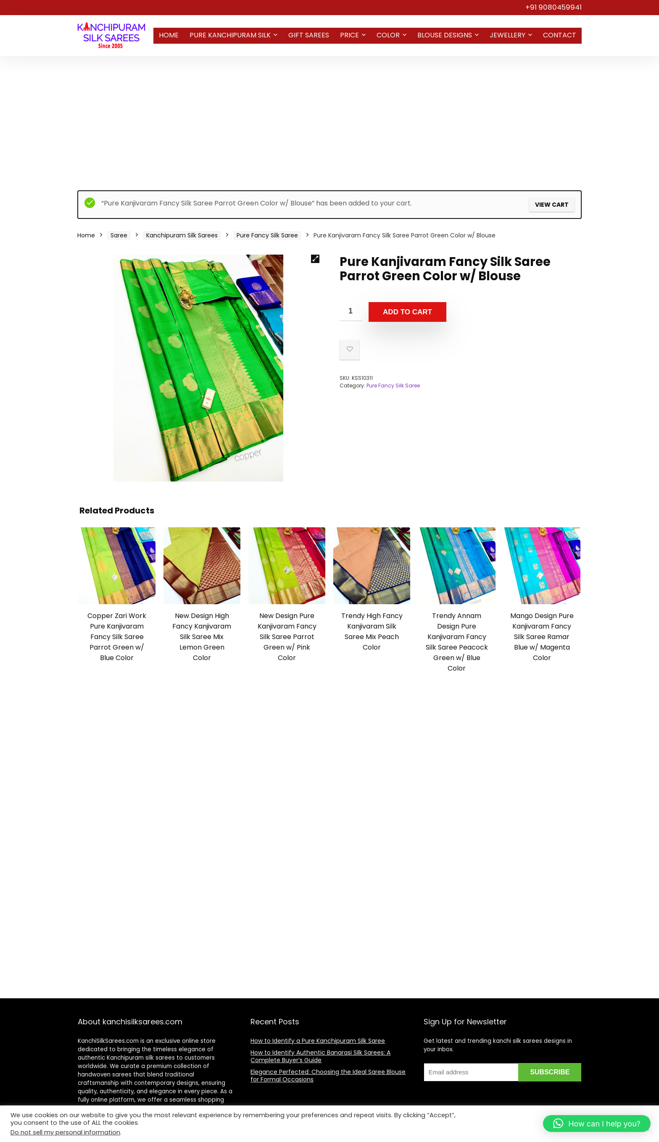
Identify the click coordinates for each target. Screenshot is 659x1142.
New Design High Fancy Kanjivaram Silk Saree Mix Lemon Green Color (201, 637)
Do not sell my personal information (65, 1132)
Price (349, 35)
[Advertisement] (329, 119)
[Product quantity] (351, 311)
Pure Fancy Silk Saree (267, 235)
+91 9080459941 (553, 7)
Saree (119, 235)
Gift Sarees (308, 35)
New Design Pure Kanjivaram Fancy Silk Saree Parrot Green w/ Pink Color (287, 637)
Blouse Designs (444, 35)
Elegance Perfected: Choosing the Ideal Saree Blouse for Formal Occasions (328, 1076)
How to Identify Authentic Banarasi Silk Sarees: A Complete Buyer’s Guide (320, 1056)
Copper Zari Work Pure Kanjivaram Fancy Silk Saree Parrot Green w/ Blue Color (116, 637)
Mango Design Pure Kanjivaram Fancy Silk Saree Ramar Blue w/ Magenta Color (542, 637)
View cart (552, 204)
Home (169, 35)
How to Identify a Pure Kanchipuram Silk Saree (317, 1041)
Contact (559, 35)
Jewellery (507, 35)
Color (388, 35)
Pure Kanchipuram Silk (230, 35)
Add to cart (407, 312)
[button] (315, 259)
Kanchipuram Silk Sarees (182, 235)
